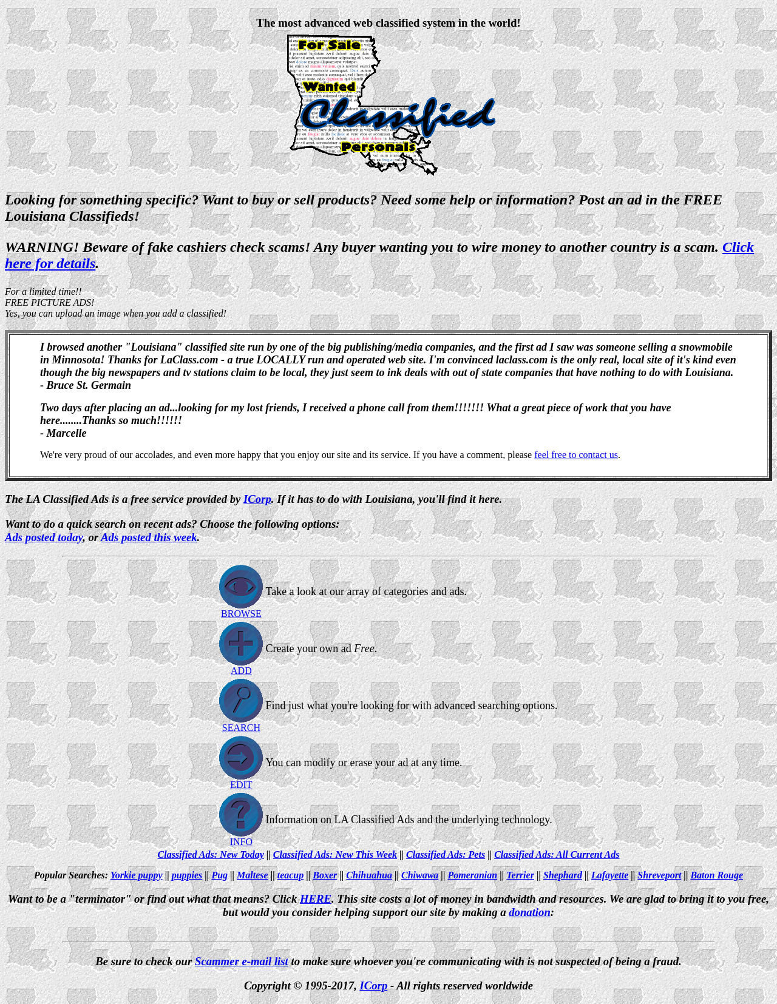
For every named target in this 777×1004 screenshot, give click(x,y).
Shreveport (659, 875)
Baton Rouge (716, 875)
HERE (315, 898)
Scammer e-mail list (241, 961)
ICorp (374, 985)
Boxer (325, 875)
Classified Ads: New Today (211, 854)
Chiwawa (419, 875)
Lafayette (609, 875)
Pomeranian (472, 875)
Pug (219, 875)
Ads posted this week (149, 537)
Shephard (562, 875)
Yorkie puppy (136, 875)
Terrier (520, 875)
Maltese (252, 875)
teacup (290, 875)
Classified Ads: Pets (445, 854)
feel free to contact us (576, 455)
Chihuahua (369, 875)
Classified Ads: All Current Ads (556, 854)
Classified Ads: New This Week (335, 854)
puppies (187, 875)
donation (530, 912)
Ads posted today (44, 537)
